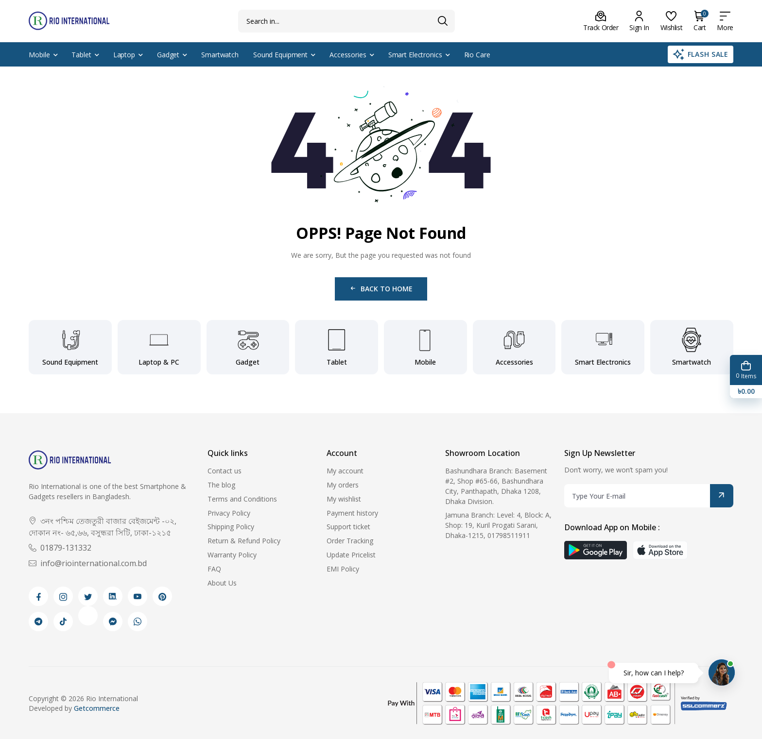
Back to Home (381, 288)
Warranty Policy (232, 554)
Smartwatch (220, 54)
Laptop (124, 54)
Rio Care (477, 54)
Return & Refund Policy (244, 540)
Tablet (81, 54)
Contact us (225, 470)
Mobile (39, 54)
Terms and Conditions (242, 499)
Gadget (168, 54)
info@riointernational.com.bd (88, 563)
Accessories (347, 54)
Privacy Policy (229, 513)
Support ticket (348, 526)
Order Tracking (350, 540)
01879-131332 (60, 547)
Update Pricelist (351, 554)
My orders (343, 484)
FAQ (214, 568)
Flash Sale (700, 54)
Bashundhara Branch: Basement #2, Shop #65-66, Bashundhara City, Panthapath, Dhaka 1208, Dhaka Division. (496, 485)
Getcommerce (97, 708)
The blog (221, 484)
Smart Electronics (415, 54)
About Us (222, 583)
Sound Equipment (280, 54)
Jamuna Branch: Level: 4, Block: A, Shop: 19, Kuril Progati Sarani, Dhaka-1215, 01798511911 (498, 525)
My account (345, 470)
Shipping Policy (231, 526)
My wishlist (344, 499)
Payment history (352, 513)
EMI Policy (343, 568)
